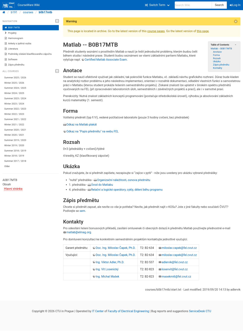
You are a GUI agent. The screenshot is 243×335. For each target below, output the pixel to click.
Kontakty (217, 68)
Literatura (11, 48)
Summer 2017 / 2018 (15, 161)
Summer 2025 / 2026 (15, 77)
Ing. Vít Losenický (107, 269)
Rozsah (217, 58)
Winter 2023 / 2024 (14, 103)
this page (203, 31)
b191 (14, 12)
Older (7, 166)
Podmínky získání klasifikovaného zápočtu (28, 54)
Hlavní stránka (13, 188)
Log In (235, 5)
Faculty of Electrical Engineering (128, 311)
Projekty (10, 33)
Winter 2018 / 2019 (14, 155)
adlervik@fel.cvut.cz (175, 262)
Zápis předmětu (14, 64)
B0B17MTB (12, 27)
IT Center (98, 311)
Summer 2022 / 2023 (15, 108)
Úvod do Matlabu (102, 184)
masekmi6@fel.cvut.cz (176, 276)
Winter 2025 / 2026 (14, 82)
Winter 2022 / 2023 (14, 114)
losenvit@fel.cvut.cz (175, 269)
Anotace (217, 51)
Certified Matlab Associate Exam (106, 59)
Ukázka (217, 61)
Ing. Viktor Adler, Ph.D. (110, 262)
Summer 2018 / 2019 (15, 150)
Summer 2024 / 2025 (15, 88)
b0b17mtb (45, 12)
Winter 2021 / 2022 (14, 124)
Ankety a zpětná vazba (17, 43)
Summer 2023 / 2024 (15, 98)
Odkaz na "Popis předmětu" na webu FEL (92, 131)
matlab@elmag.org (78, 232)
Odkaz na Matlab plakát (81, 124)
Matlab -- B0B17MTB (221, 48)
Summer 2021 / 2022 (15, 119)
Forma (216, 55)
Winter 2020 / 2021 (14, 134)
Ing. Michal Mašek (107, 276)
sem (82, 211)
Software (10, 59)
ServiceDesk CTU (200, 311)
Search (219, 5)
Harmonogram (13, 38)
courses (28, 12)
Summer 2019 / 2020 (15, 140)
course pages (156, 31)
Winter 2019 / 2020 (14, 145)
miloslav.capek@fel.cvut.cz (179, 248)
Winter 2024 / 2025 (14, 93)
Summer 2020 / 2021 (15, 129)
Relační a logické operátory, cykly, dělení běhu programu (127, 189)
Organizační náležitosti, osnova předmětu (123, 180)
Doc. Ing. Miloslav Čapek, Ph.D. (115, 248)
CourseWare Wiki (21, 5)
